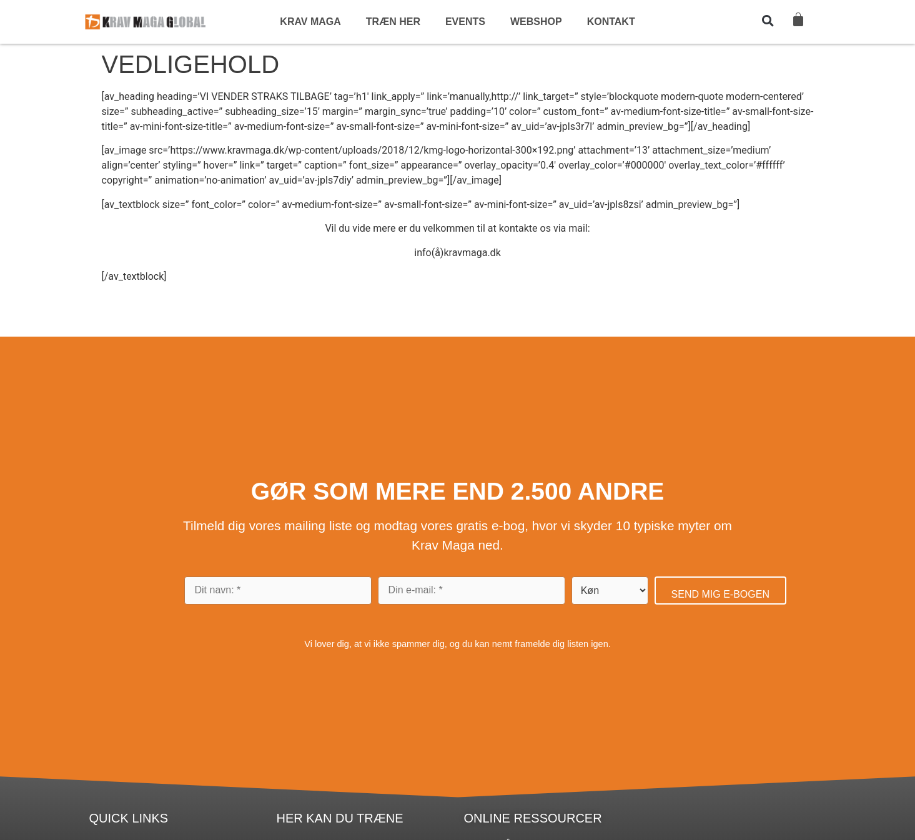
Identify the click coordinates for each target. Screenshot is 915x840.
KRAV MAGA (310, 21)
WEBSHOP (536, 21)
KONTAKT (611, 21)
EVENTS (465, 21)
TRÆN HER (393, 21)
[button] (767, 20)
